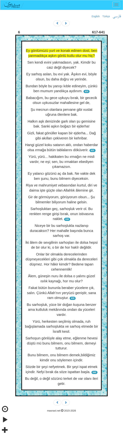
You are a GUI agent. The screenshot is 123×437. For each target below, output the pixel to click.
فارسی (117, 16)
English (96, 16)
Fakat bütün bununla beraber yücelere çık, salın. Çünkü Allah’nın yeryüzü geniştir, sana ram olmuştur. (61, 293)
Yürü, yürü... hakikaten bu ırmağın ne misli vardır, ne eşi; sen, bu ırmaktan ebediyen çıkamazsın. (62, 162)
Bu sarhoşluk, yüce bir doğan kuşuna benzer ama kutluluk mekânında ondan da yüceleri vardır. (61, 310)
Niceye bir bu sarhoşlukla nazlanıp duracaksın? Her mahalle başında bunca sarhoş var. (61, 231)
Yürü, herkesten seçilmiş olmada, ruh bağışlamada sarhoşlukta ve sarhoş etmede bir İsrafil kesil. (61, 326)
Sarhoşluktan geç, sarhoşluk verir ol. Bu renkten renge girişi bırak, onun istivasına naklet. (61, 214)
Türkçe (106, 16)
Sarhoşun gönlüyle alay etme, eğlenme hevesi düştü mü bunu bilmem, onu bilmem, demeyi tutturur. (61, 343)
